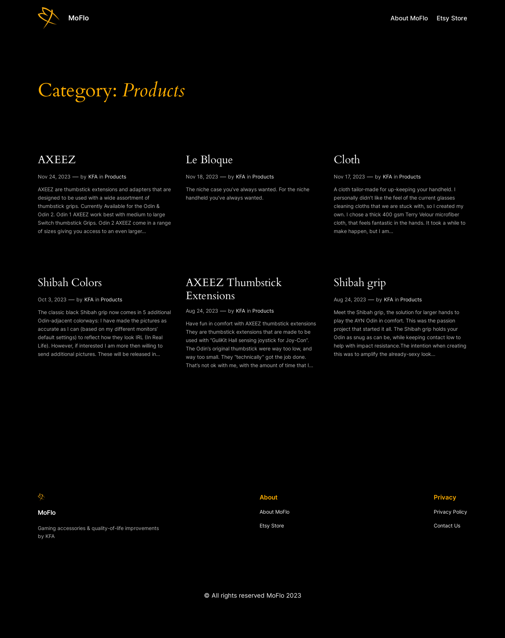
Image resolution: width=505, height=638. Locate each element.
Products (115, 176)
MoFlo (78, 17)
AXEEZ (57, 160)
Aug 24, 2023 (202, 311)
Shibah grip (360, 283)
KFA (92, 176)
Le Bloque (209, 160)
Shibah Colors (70, 283)
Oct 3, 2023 (52, 299)
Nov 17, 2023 (349, 176)
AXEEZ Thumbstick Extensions (234, 289)
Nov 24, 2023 (54, 176)
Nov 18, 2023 (202, 176)
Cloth (347, 160)
